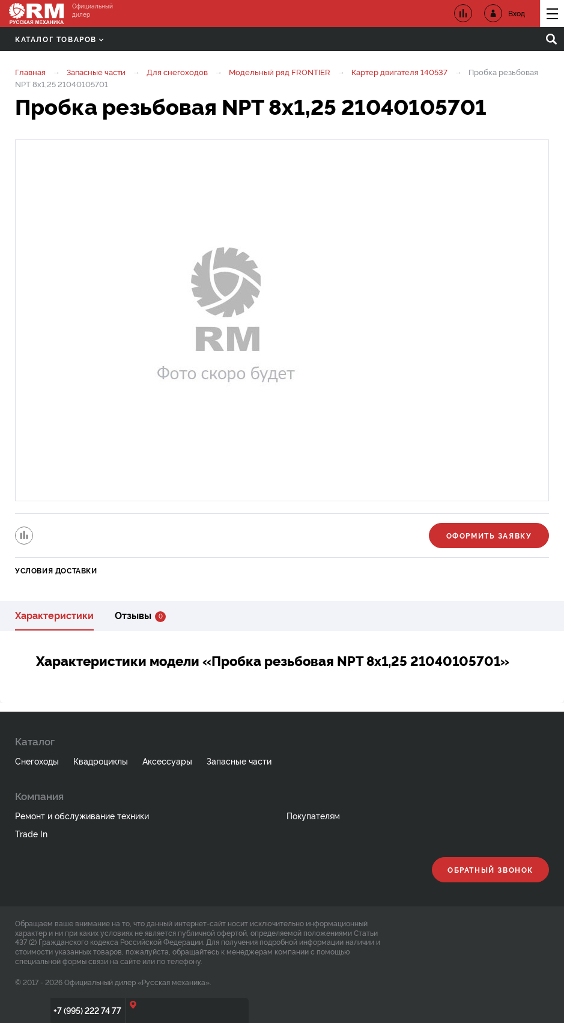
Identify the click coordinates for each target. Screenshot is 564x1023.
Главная (30, 71)
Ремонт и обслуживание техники (82, 815)
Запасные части (96, 71)
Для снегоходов (177, 71)
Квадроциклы (100, 760)
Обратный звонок (490, 869)
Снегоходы (37, 760)
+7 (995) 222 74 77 (87, 1010)
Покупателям (313, 815)
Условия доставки (56, 570)
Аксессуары (167, 760)
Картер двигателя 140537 (399, 71)
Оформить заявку (489, 535)
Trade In (31, 833)
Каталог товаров (59, 39)
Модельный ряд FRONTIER (279, 71)
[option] (282, 320)
